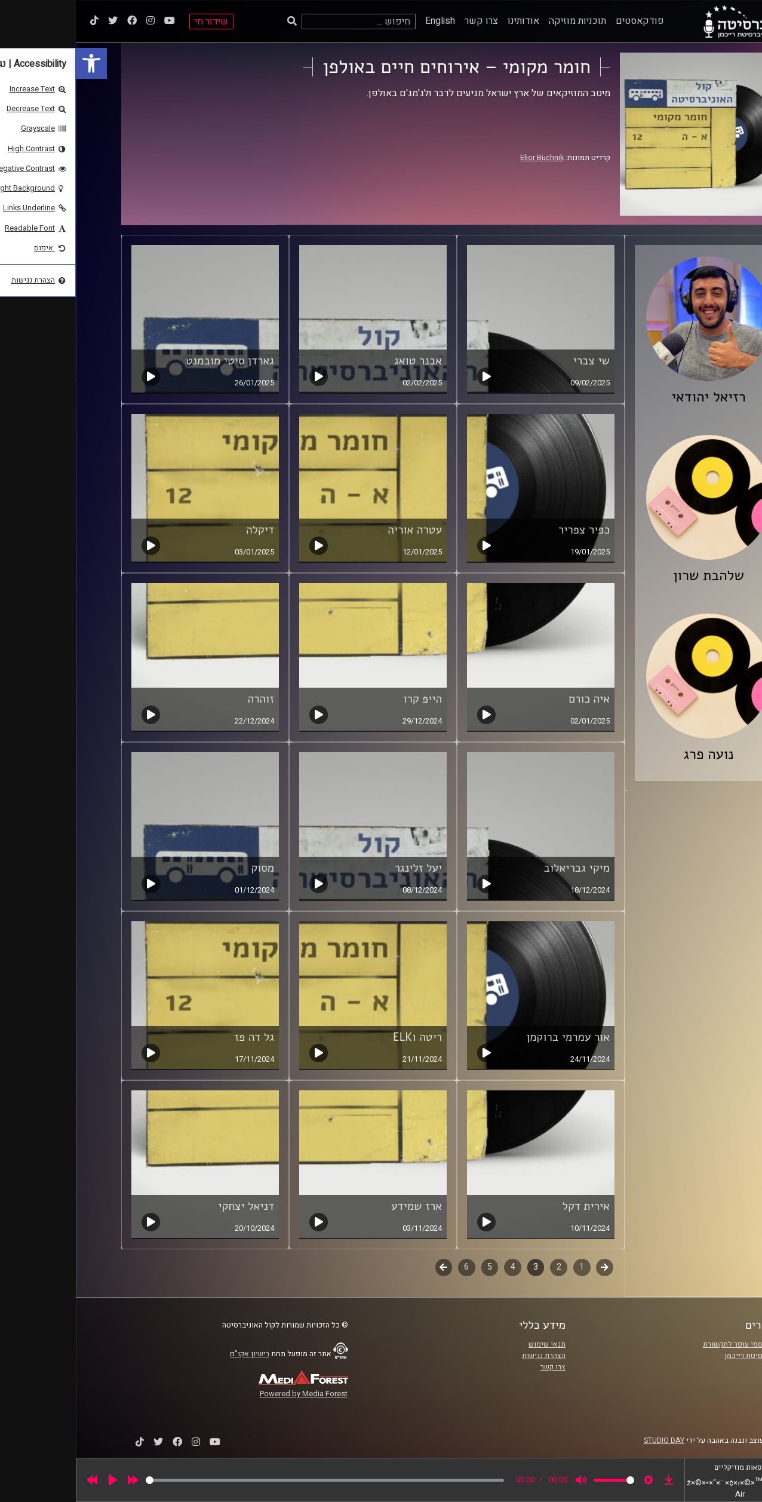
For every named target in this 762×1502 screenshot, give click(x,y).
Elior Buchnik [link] (466, 157)
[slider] (249, 1480)
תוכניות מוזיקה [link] (501, 21)
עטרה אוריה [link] (339, 530)
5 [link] (413, 1267)
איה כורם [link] (513, 699)
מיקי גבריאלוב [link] (501, 868)
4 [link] (437, 1267)
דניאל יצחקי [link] (170, 1206)
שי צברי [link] (515, 361)
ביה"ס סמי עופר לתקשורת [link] (667, 1344)
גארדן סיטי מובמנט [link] (154, 361)
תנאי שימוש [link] (471, 1344)
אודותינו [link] (447, 21)
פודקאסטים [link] (564, 21)
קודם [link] (528, 1267)
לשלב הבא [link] (368, 1268)
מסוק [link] (186, 868)
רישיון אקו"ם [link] (173, 1353)
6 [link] (390, 1267)
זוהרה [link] (185, 699)
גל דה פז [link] (178, 1037)
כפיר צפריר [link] (508, 530)
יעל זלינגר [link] (342, 868)
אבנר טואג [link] (342, 361)
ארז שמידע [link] (340, 1206)
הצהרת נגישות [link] (468, 1355)
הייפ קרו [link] (346, 699)
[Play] (37, 1479)
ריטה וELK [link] (341, 1037)
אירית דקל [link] (510, 1206)
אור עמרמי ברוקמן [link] (492, 1037)
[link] (15, 63)
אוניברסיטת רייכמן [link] (678, 1355)
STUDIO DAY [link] (588, 1440)
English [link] (364, 21)
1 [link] (505, 1267)
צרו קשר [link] (405, 21)
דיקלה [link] (184, 530)
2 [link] (483, 1267)
